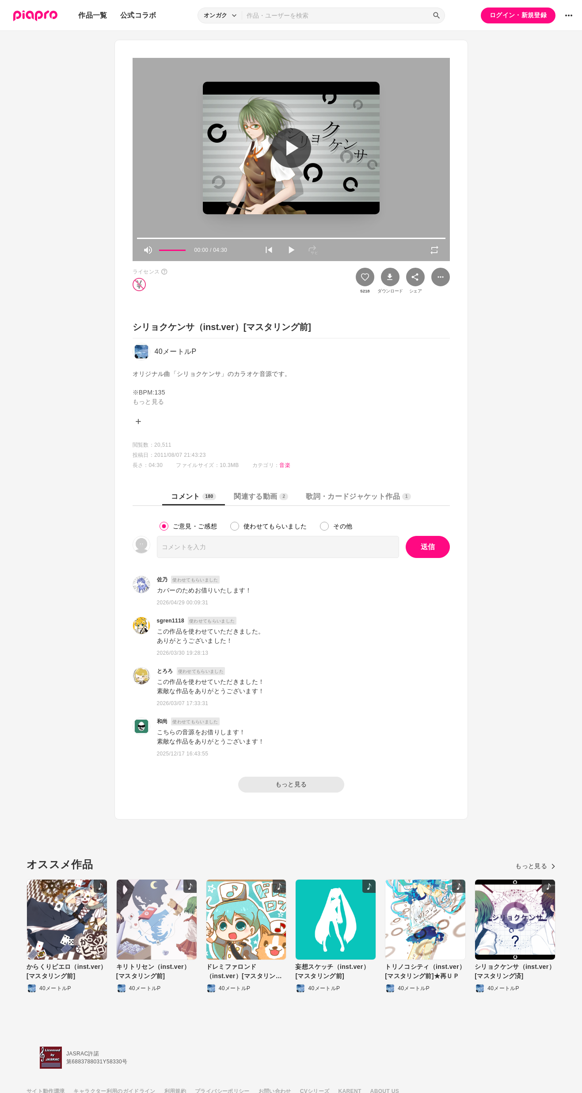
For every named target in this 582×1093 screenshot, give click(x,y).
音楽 (284, 465)
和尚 (162, 721)
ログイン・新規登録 (518, 15)
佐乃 (162, 580)
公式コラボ (138, 15)
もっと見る (291, 784)
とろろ (165, 671)
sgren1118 (171, 621)
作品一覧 (92, 15)
